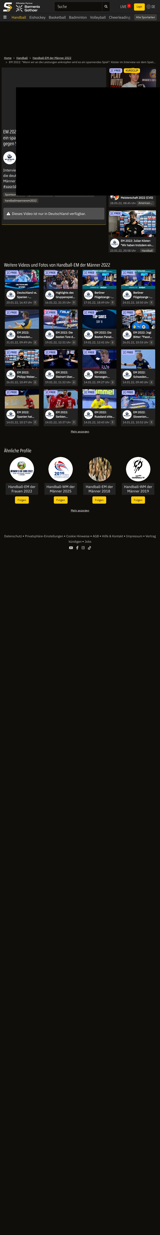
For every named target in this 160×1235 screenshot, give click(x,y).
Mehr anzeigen (80, 431)
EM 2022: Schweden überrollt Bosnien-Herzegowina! (141, 375)
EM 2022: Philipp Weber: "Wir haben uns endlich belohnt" (26, 375)
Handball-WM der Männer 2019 (138, 489)
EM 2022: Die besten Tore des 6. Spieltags (66, 335)
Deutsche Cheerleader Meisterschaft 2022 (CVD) (137, 196)
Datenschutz (13, 536)
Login (139, 7)
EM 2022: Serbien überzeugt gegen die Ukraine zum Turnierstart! (64, 414)
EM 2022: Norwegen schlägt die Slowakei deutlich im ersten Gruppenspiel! (103, 375)
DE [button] (150, 6)
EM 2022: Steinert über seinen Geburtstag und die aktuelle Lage (65, 375)
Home (8, 58)
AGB (96, 536)
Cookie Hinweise (78, 536)
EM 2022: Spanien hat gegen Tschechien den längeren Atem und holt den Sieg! (27, 414)
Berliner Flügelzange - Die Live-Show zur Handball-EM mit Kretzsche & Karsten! (103, 295)
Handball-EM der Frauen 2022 (21, 489)
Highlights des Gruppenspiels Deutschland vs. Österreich (66, 295)
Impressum (134, 536)
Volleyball (98, 17)
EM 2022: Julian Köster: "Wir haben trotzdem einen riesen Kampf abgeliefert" (137, 243)
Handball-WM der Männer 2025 (60, 489)
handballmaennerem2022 (21, 200)
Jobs (88, 542)
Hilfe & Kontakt (113, 536)
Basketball (57, 17)
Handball (19, 17)
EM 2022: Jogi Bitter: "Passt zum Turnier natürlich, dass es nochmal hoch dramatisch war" (142, 335)
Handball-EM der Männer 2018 (99, 489)
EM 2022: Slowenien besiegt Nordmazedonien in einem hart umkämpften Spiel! (143, 414)
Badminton (78, 17)
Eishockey (37, 17)
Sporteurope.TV (14, 194)
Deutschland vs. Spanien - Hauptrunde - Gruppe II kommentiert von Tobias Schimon (27, 295)
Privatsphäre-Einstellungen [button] (44, 536)
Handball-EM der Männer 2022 (52, 58)
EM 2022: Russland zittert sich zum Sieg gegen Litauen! (104, 414)
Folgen (22, 500)
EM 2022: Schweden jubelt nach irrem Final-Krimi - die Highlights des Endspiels (26, 335)
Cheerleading (119, 17)
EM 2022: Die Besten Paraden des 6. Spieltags (104, 335)
